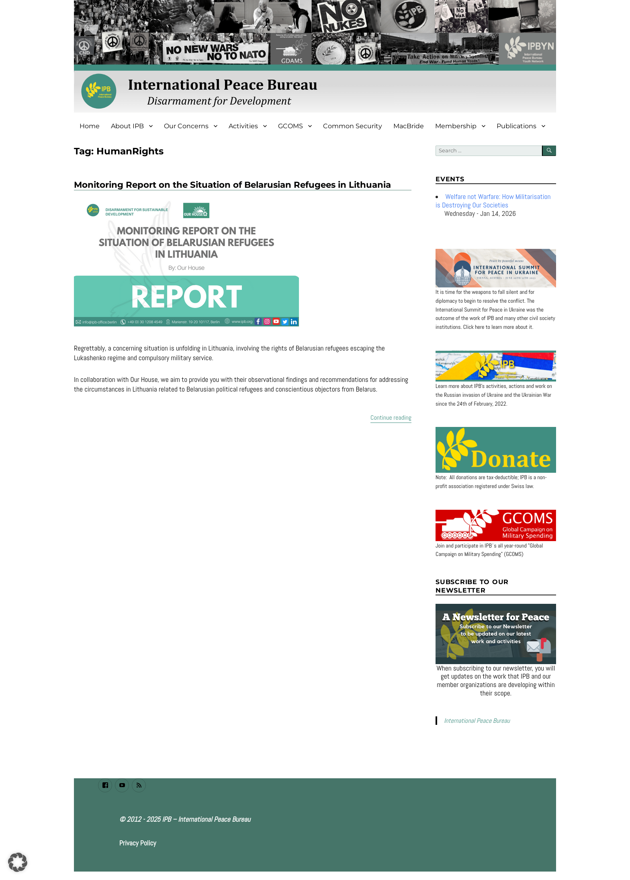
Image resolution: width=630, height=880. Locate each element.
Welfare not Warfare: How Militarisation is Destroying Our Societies (493, 200)
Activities (243, 126)
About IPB (127, 126)
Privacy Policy (137, 843)
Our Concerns (186, 126)
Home (90, 126)
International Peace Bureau (477, 720)
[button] (17, 862)
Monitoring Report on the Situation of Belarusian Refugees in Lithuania (232, 184)
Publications (516, 126)
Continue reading (390, 417)
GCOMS (290, 126)
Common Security (352, 126)
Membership (456, 126)
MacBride (408, 126)
